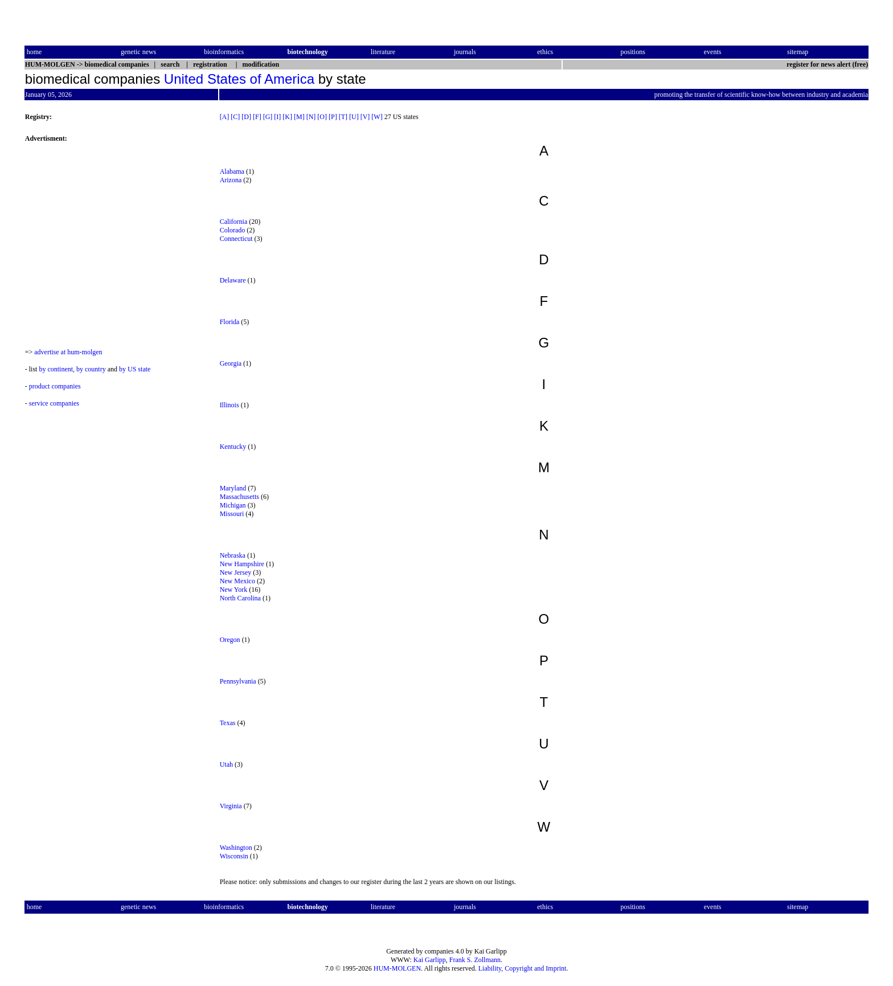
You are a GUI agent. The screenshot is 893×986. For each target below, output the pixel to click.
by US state (134, 369)
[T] (343, 117)
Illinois (229, 405)
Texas (228, 723)
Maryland (233, 488)
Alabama (232, 171)
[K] (287, 117)
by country (91, 369)
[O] (322, 117)
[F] (257, 117)
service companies (54, 403)
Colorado (232, 230)
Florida (230, 322)
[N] (311, 117)
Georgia (230, 363)
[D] (246, 117)
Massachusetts (239, 497)
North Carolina (240, 598)
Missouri (232, 514)
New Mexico (237, 581)
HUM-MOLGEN (397, 968)
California (234, 222)
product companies (55, 386)
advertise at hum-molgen (68, 352)
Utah (226, 764)
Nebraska (232, 555)
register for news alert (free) (827, 64)
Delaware (233, 280)
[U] (354, 117)
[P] (333, 117)
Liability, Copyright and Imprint (522, 968)
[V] (365, 117)
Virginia (231, 806)
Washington (236, 848)
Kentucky (233, 447)
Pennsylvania (238, 681)
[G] (268, 117)
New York (234, 590)
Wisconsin (234, 856)
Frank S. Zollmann (475, 960)
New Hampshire (242, 564)
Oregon (230, 640)
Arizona (231, 180)
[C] (235, 117)
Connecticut (236, 239)
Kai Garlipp (429, 960)
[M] (299, 117)
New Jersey (236, 572)
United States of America (239, 79)
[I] (277, 117)
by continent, (57, 369)
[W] (376, 117)
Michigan (233, 505)
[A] (225, 117)
